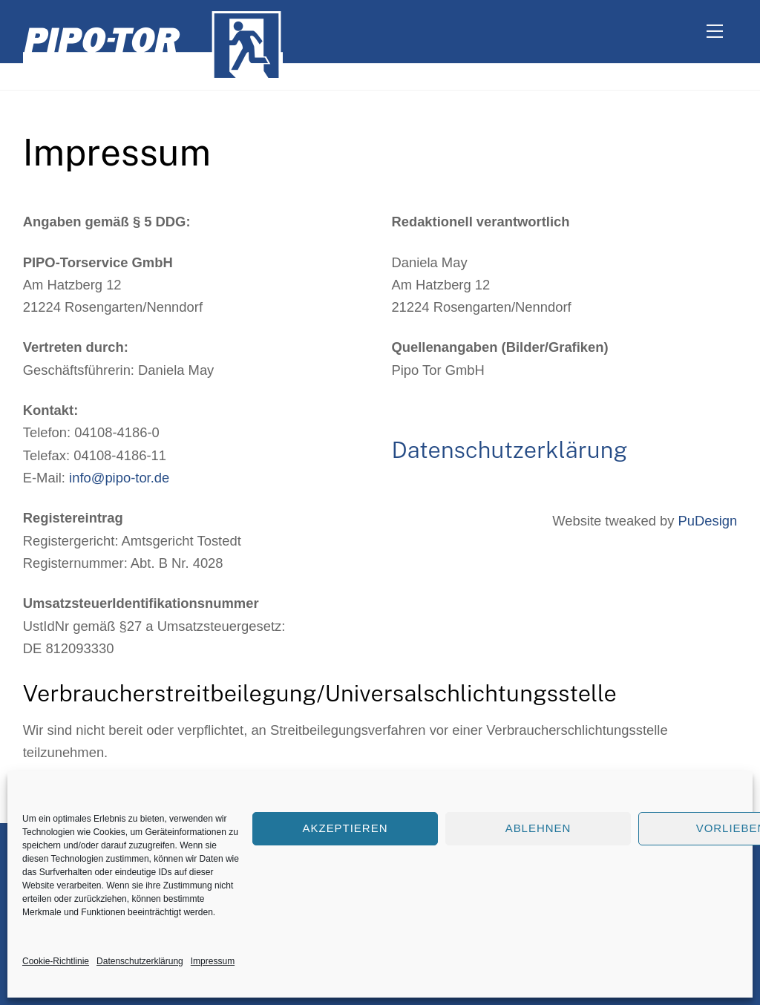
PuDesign (708, 520)
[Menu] (715, 31)
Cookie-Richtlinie (55, 961)
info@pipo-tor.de (119, 477)
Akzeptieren (345, 828)
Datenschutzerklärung (139, 961)
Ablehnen (538, 828)
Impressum (213, 961)
